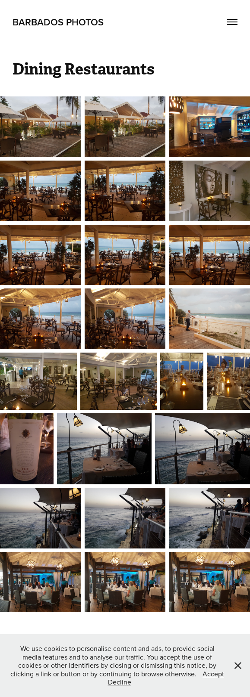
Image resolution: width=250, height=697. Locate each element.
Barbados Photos (58, 22)
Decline (119, 682)
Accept (213, 673)
